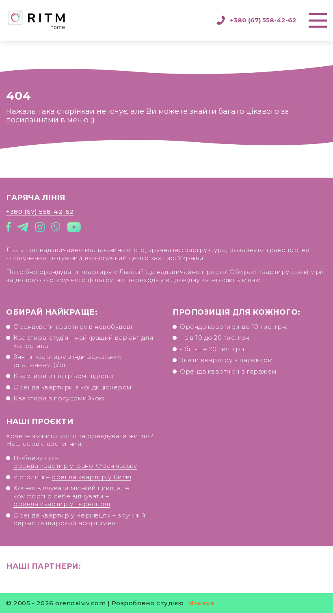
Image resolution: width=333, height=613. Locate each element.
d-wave (202, 603)
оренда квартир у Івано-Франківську (76, 474)
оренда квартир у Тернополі (63, 509)
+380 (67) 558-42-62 (256, 20)
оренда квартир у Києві (90, 484)
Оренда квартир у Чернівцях (63, 519)
